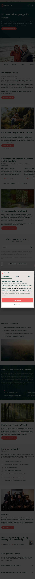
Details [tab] (17, 276)
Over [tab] (29, 276)
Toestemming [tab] (6, 276)
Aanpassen (17, 304)
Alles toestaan (17, 300)
